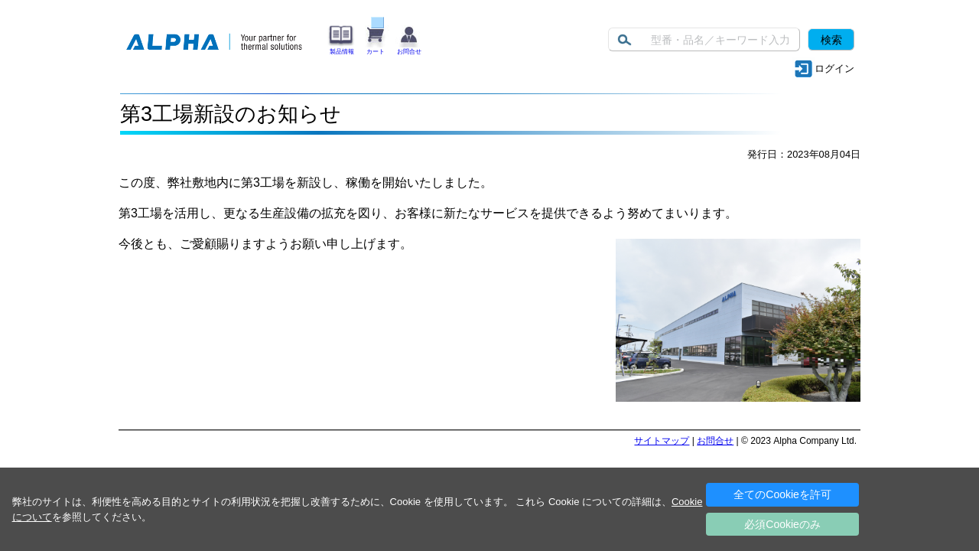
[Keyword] (704, 39)
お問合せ (715, 440)
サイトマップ (661, 440)
